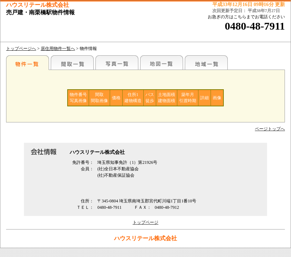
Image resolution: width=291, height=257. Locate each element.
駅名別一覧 (27, 62)
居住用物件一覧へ (58, 48)
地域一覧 (206, 62)
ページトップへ (270, 128)
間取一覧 (72, 62)
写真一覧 (116, 62)
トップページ (145, 222)
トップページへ (21, 48)
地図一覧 (161, 62)
